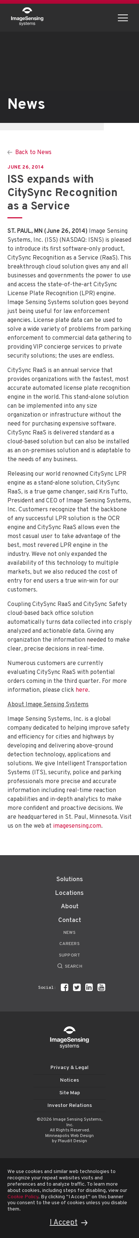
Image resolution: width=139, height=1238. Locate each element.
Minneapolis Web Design (69, 1135)
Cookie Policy (22, 1197)
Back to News (33, 152)
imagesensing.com (77, 826)
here (82, 690)
